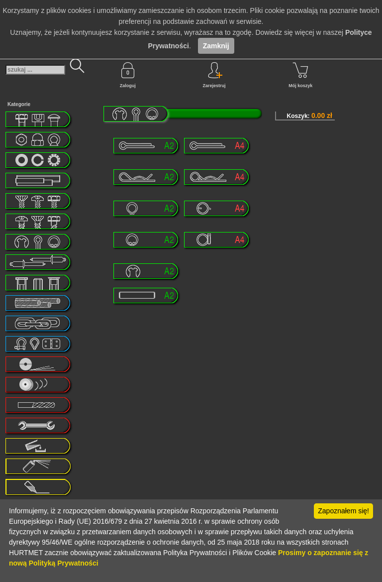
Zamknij (216, 46)
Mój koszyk (300, 75)
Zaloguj (128, 75)
